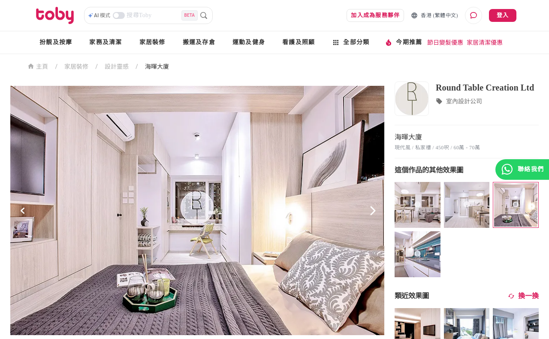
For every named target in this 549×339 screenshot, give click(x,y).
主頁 (37, 66)
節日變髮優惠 (445, 42)
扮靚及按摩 (55, 42)
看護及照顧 (298, 42)
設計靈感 (117, 66)
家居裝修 (152, 42)
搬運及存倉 (199, 42)
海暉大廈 (157, 66)
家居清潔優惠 (485, 42)
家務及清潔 (105, 42)
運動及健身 (248, 42)
